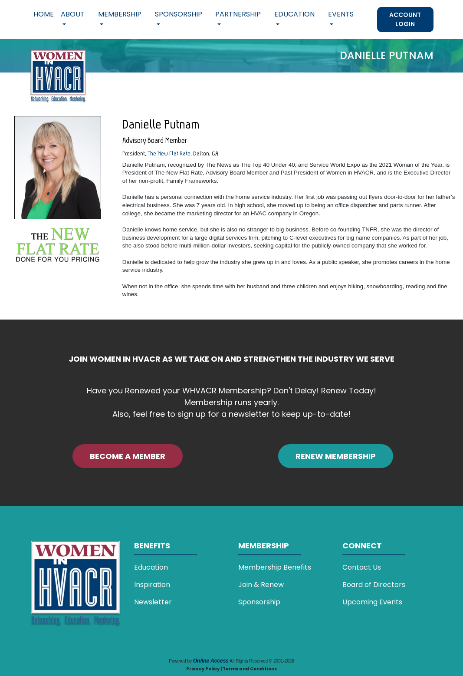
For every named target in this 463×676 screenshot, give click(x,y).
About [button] (73, 14)
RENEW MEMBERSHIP (336, 456)
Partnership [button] (238, 14)
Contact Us (361, 567)
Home (43, 14)
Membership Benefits (274, 567)
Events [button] (341, 14)
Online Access (211, 661)
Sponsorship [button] (178, 14)
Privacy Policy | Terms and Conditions (231, 669)
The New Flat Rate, (170, 153)
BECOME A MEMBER (127, 456)
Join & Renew (261, 585)
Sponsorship (259, 602)
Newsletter (153, 602)
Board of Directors (373, 585)
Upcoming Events (372, 602)
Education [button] (294, 14)
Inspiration (152, 585)
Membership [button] (119, 14)
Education (151, 567)
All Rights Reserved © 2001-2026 (262, 661)
